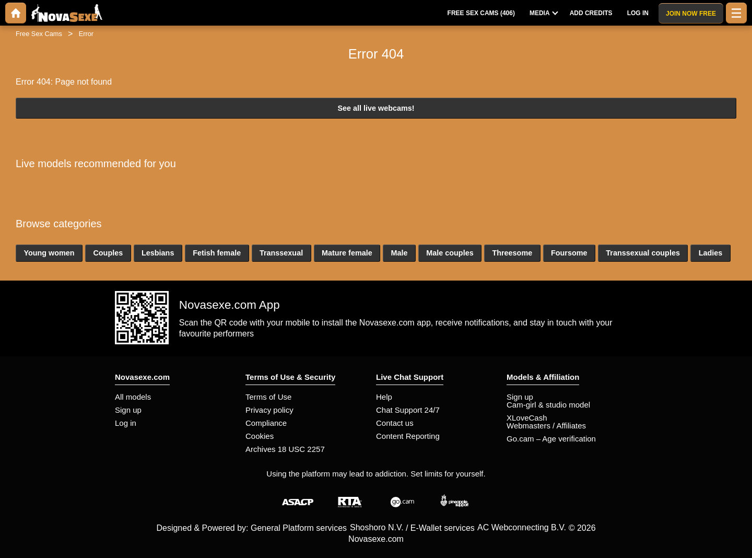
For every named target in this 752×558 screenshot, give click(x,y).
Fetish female (217, 253)
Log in (125, 423)
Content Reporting (408, 436)
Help (384, 396)
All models (133, 396)
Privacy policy (269, 409)
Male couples (449, 253)
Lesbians (158, 253)
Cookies (259, 436)
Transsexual (281, 253)
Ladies (711, 253)
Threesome (512, 253)
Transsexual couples (643, 253)
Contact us (395, 423)
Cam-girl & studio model (548, 404)
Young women (49, 253)
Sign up (128, 409)
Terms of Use (268, 396)
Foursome (569, 253)
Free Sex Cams (39, 34)
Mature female (347, 253)
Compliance (266, 423)
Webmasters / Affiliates (546, 425)
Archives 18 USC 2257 (285, 449)
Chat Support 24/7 (408, 409)
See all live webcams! (375, 108)
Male (399, 253)
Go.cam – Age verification (551, 438)
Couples (108, 253)
